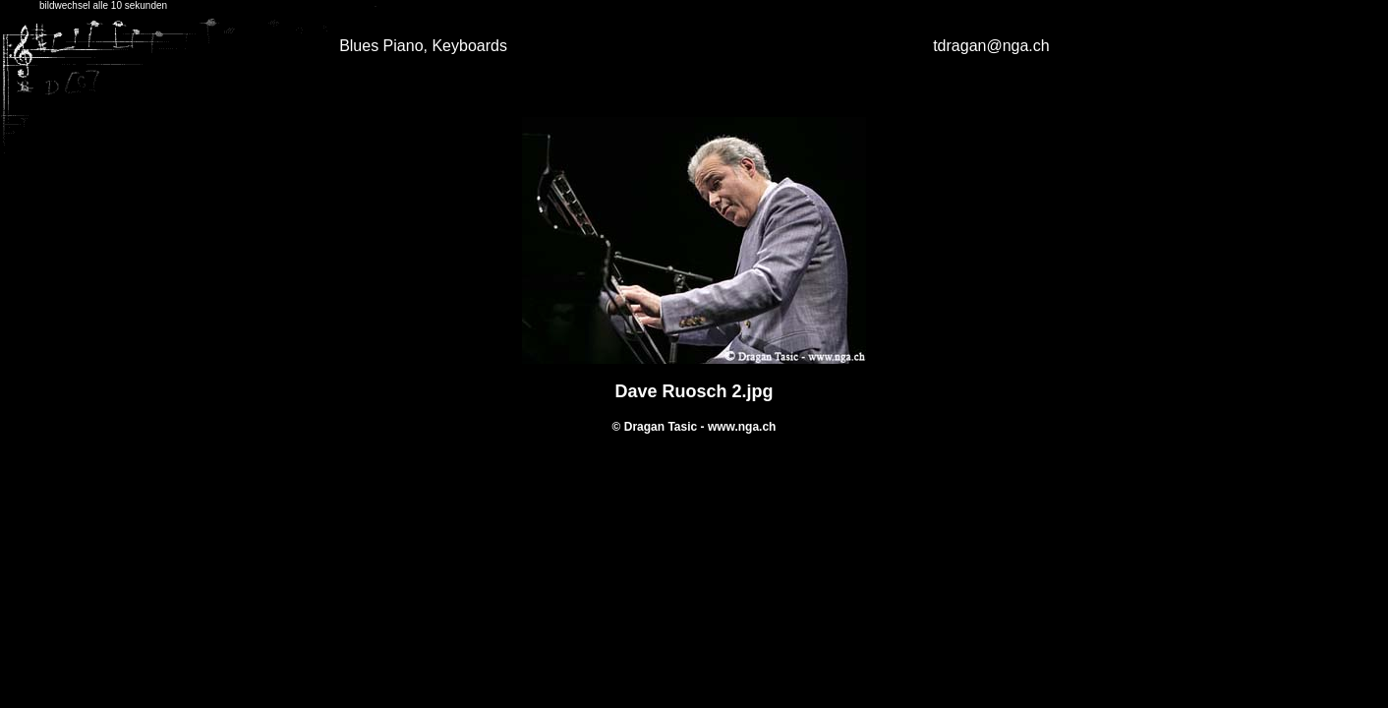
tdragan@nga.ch (991, 45)
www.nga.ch (742, 427)
